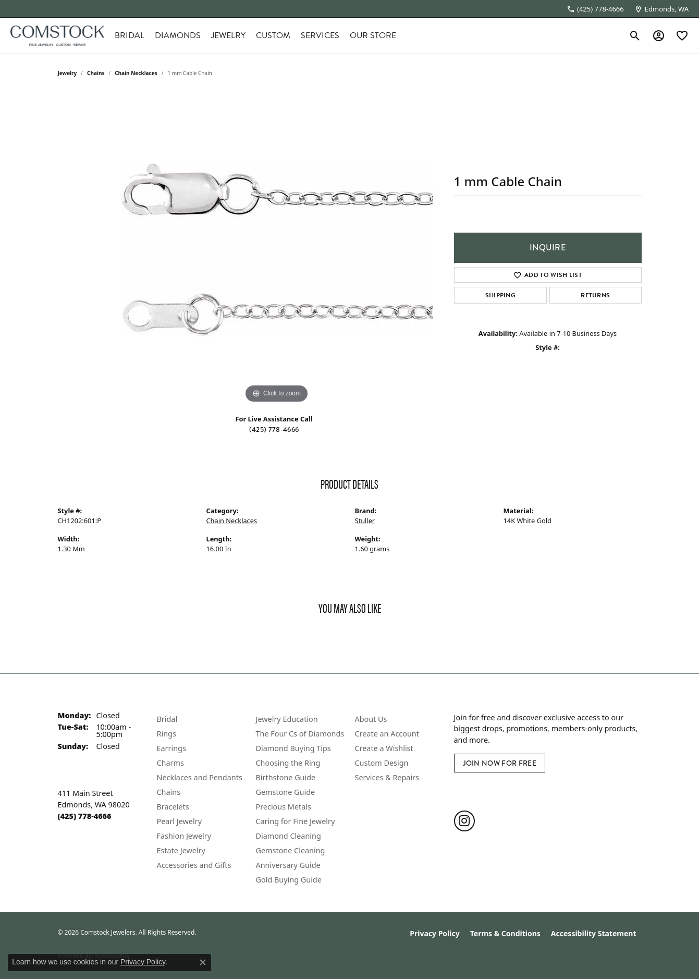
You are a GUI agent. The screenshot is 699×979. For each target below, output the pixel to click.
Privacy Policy (434, 933)
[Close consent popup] (203, 962)
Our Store (373, 35)
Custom (273, 35)
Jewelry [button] (228, 35)
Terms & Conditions (505, 933)
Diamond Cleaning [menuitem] (288, 836)
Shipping (500, 295)
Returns (595, 295)
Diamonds (178, 35)
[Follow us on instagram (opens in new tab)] (464, 821)
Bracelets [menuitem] (173, 807)
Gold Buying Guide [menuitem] (289, 880)
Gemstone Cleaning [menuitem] (290, 850)
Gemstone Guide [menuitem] (285, 792)
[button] (635, 35)
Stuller (365, 520)
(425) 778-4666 (274, 429)
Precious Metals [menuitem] (283, 807)
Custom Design (382, 763)
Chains (95, 73)
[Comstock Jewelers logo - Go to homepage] (57, 36)
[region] (276, 249)
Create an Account (387, 734)
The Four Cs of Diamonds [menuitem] (300, 734)
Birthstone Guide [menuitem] (286, 777)
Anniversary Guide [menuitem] (288, 865)
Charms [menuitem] (170, 763)
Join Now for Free (499, 763)
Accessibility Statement (593, 933)
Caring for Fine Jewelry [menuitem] (295, 821)
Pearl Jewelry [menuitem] (179, 821)
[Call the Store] (85, 816)
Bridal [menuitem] (167, 719)
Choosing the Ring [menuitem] (288, 763)
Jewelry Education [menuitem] (287, 719)
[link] (595, 9)
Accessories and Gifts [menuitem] (194, 865)
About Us (371, 719)
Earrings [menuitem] (171, 748)
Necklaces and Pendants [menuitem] (199, 777)
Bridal (129, 35)
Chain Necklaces (136, 73)
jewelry (67, 73)
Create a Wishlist (384, 748)
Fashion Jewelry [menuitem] (184, 836)
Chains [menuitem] (169, 792)
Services (320, 35)
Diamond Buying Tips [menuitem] (293, 748)
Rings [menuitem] (166, 734)
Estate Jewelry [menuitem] (181, 850)
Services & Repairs (387, 777)
